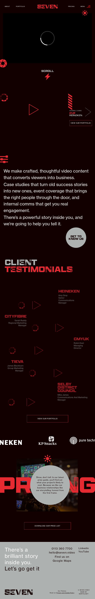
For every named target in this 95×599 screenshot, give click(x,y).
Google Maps (62, 560)
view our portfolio (81, 123)
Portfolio (20, 6)
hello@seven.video (62, 552)
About (7, 6)
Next (88, 112)
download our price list (47, 526)
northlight (84, 594)
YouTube (83, 551)
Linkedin (84, 548)
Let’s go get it (22, 569)
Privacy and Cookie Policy (65, 593)
